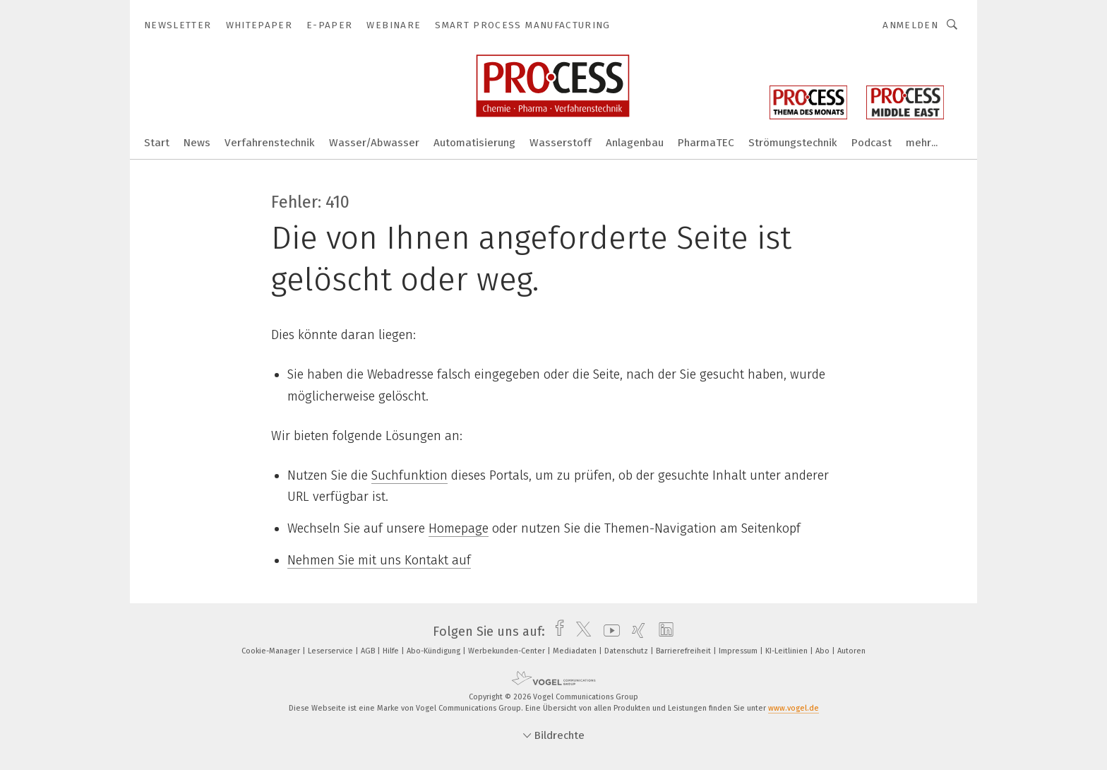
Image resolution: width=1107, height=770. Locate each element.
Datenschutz (627, 651)
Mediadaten (576, 651)
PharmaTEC (706, 142)
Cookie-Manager (271, 651)
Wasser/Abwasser (374, 142)
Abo (823, 651)
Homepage (459, 528)
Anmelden (910, 25)
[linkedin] (662, 631)
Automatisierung (474, 142)
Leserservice (331, 651)
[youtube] (608, 631)
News (197, 142)
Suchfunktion (409, 475)
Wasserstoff (560, 142)
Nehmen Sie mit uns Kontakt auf (379, 560)
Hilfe (392, 651)
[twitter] (580, 631)
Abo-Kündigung (434, 651)
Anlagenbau (635, 142)
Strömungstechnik (792, 142)
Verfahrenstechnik (270, 142)
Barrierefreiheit (684, 651)
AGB (369, 651)
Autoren (851, 651)
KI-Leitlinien (787, 651)
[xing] (635, 631)
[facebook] (556, 631)
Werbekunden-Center (507, 651)
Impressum (739, 651)
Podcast (871, 142)
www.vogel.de (793, 708)
